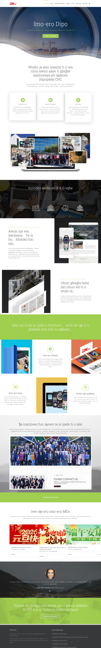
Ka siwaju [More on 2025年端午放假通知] (69, 554)
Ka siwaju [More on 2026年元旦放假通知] (13, 554)
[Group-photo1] (50, 131)
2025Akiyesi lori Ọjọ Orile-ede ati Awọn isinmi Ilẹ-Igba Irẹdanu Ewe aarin (70, 637)
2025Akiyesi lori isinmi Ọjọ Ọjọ (60, 644)
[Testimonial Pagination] (49, 590)
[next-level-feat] (50, 437)
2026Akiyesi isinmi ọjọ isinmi (21, 547)
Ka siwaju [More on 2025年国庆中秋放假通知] (41, 556)
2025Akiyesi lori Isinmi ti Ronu (78, 547)
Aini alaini (23, 549)
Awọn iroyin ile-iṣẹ (53, 551)
